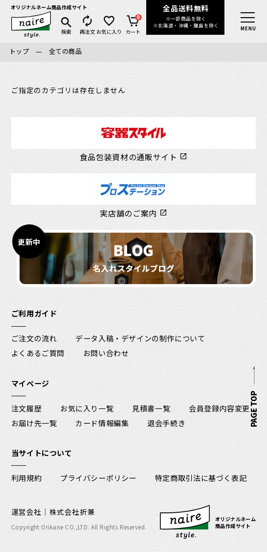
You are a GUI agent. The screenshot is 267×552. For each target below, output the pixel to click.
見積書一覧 (151, 408)
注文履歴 (26, 408)
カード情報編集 (102, 422)
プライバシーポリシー (98, 477)
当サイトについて (41, 452)
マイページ (30, 383)
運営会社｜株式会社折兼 (53, 511)
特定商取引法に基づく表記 (200, 477)
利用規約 (26, 477)
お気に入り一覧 (86, 408)
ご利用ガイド (34, 313)
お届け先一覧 (34, 422)
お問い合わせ (106, 352)
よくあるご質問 (38, 352)
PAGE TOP (252, 409)
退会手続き (166, 422)
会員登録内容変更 (219, 408)
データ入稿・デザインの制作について (140, 338)
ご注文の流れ (34, 338)
